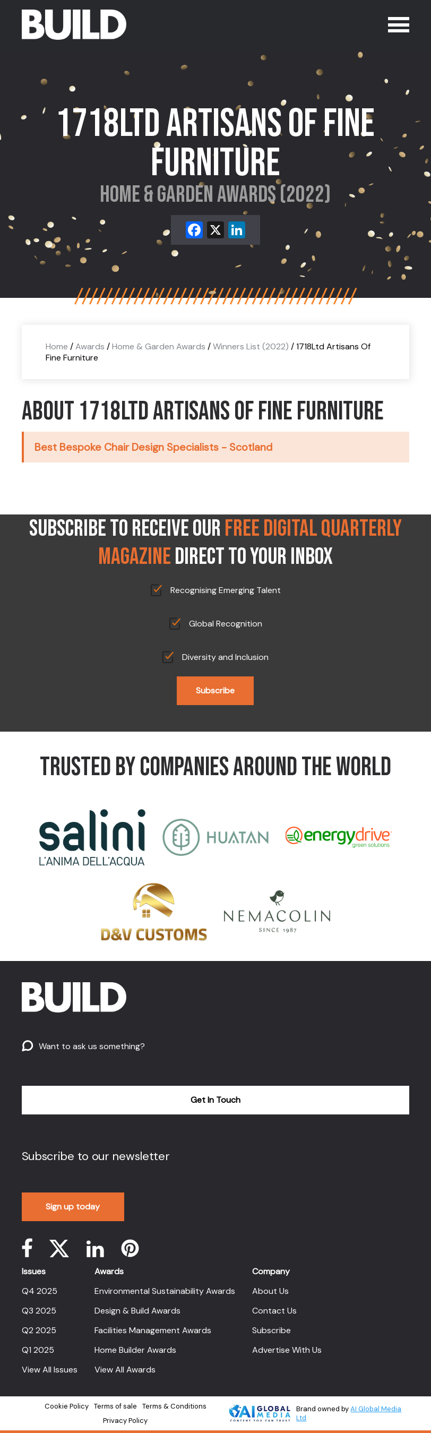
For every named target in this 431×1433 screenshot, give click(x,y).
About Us (270, 1291)
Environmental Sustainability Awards (164, 1291)
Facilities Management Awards (152, 1330)
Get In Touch (215, 1099)
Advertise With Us (287, 1349)
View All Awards (125, 1369)
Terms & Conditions (174, 1406)
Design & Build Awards (137, 1310)
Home (57, 346)
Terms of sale (115, 1406)
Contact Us (274, 1310)
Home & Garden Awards (158, 346)
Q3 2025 (39, 1310)
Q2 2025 (39, 1330)
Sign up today (73, 1206)
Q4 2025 (39, 1291)
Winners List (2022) (251, 346)
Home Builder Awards (135, 1349)
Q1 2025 (38, 1349)
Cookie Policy (67, 1406)
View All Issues (49, 1369)
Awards (90, 346)
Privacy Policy (125, 1420)
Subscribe (215, 690)
